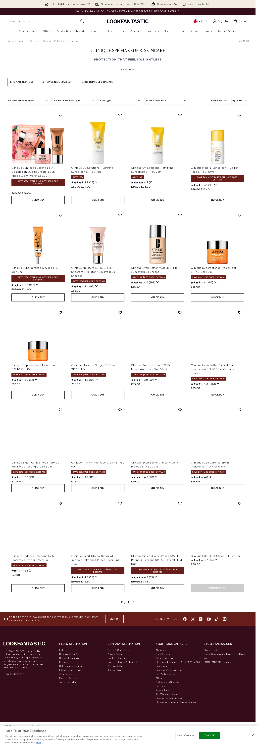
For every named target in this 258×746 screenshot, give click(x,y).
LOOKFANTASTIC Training (218, 662)
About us (161, 650)
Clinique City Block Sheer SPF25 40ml (216, 556)
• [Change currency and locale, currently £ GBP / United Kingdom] (200, 21)
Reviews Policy (115, 670)
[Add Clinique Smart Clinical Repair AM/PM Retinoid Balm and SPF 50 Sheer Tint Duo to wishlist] (120, 503)
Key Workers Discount (168, 694)
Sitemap (160, 686)
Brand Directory (164, 658)
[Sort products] (240, 101)
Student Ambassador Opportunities (176, 702)
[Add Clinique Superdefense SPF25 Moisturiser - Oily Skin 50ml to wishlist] (240, 410)
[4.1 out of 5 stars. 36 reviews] (202, 185)
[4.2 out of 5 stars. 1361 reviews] (203, 384)
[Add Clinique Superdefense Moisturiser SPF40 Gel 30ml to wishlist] (60, 312)
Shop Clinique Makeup (57, 82)
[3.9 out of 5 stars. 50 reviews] (142, 380)
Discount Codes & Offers (170, 670)
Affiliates (160, 678)
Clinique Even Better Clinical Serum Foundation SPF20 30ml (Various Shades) (214, 369)
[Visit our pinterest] (225, 619)
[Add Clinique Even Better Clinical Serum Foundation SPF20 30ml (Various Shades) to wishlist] (240, 312)
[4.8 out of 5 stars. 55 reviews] (82, 577)
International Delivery (71, 670)
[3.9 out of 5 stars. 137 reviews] (23, 285)
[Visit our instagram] (201, 619)
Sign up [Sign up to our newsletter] (114, 619)
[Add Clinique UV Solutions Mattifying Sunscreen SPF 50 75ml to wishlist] (180, 115)
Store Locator (211, 650)
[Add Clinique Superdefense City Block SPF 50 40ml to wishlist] (60, 215)
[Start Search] (82, 21)
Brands (22, 41)
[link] (220, 21)
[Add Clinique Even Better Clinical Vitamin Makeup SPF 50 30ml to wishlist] (180, 410)
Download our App (69, 654)
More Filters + (219, 100)
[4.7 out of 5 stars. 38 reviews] (202, 560)
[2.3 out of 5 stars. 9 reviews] (21, 571)
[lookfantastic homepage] (128, 21)
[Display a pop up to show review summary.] (96, 182)
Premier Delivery (68, 678)
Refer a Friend (163, 690)
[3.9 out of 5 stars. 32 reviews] (22, 380)
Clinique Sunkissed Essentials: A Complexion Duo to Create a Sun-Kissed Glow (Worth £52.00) (33, 171)
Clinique (34, 41)
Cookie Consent (13, 674)
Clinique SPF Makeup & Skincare (128, 51)
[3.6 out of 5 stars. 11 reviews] (82, 477)
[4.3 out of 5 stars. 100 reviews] (83, 380)
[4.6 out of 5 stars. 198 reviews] (143, 283)
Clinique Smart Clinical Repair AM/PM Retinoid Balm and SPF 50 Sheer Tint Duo (95, 560)
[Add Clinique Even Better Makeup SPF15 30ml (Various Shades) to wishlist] (180, 215)
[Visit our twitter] (193, 619)
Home (10, 41)
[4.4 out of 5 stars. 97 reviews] (82, 286)
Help (61, 650)
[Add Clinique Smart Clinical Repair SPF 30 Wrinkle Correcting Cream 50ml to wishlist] (60, 410)
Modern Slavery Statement (122, 662)
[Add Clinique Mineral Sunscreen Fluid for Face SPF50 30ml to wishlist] (240, 115)
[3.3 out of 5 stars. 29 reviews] (22, 477)
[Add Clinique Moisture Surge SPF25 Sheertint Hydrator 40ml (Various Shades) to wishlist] (120, 215)
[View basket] (240, 21)
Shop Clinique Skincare (97, 82)
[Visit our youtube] (209, 619)
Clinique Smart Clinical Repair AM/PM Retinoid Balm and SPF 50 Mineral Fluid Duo (156, 560)
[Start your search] (46, 21)
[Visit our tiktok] (217, 619)
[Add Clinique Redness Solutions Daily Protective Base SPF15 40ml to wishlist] (60, 503)
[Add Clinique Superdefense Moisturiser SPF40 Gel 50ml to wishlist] (240, 215)
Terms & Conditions (118, 650)
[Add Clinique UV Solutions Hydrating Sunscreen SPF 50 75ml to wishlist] (120, 115)
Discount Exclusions (70, 658)
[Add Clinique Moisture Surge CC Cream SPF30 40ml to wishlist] (120, 312)
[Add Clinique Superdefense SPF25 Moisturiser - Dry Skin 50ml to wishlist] (180, 312)
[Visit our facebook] (185, 619)
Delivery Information (70, 666)
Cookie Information (118, 658)
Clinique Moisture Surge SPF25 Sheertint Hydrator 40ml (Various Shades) (93, 271)
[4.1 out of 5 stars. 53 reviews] (202, 283)
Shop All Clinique (21, 82)
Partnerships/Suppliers (168, 682)
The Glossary (163, 654)
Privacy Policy (114, 654)
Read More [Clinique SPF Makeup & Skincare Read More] (127, 69)
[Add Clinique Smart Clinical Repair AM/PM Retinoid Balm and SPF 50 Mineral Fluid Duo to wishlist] (180, 503)
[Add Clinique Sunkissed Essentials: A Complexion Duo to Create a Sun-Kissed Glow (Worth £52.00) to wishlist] (60, 115)
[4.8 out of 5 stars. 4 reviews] (201, 477)
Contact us (65, 674)
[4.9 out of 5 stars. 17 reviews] (142, 182)
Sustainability (114, 666)
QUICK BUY (38, 200)
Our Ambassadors (166, 674)
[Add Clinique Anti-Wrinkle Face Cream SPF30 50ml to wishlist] (120, 410)
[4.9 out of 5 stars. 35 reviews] (82, 182)
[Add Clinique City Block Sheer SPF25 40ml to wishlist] (240, 503)
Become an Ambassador (169, 698)
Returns (63, 662)
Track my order (67, 682)
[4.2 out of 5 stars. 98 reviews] (142, 477)
